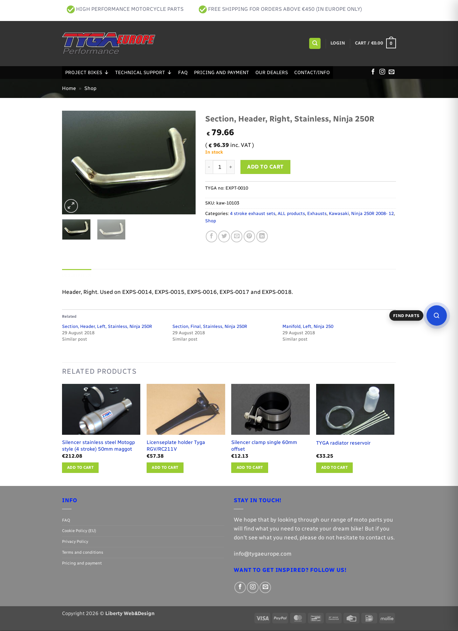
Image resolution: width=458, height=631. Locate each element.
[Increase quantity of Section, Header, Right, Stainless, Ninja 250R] (231, 167)
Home (69, 88)
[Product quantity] (220, 167)
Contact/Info (312, 72)
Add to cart (265, 166)
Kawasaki (339, 213)
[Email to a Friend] (236, 236)
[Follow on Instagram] (382, 72)
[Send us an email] (391, 72)
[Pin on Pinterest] (249, 236)
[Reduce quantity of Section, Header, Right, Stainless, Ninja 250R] (209, 167)
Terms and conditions (82, 553)
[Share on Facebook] (211, 236)
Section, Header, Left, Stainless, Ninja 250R (107, 327)
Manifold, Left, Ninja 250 (307, 327)
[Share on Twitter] (224, 236)
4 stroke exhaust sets (252, 213)
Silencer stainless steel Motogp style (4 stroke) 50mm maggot (98, 446)
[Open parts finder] (437, 315)
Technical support (143, 72)
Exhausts (317, 213)
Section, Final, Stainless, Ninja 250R (209, 327)
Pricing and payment (221, 72)
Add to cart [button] (80, 468)
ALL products (291, 213)
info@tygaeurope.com (263, 554)
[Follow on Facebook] (373, 72)
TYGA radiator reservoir (343, 443)
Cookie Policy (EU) (79, 531)
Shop (90, 88)
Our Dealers (271, 72)
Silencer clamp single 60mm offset (264, 446)
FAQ (183, 72)
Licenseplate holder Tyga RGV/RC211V (176, 446)
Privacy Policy (75, 542)
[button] (314, 43)
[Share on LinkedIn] (262, 236)
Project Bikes (87, 72)
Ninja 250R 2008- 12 (372, 213)
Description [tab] (78, 275)
